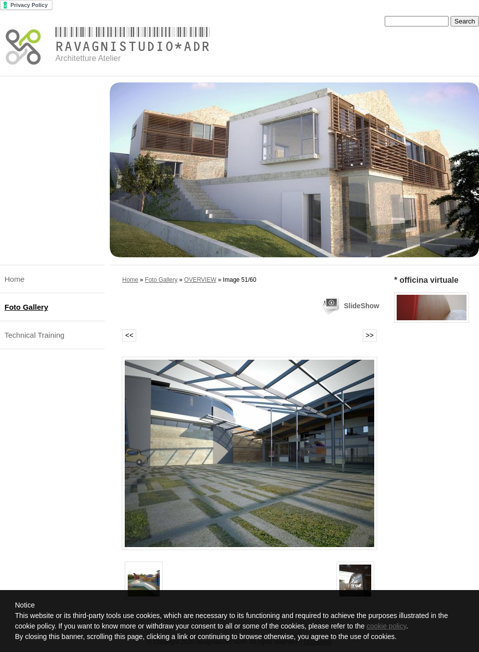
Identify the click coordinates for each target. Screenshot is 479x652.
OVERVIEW (200, 279)
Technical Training (34, 335)
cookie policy (386, 626)
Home (14, 279)
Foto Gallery (26, 307)
